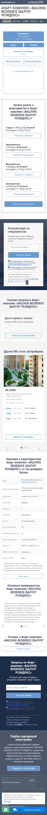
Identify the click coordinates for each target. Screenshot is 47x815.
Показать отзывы (23, 649)
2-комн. (8, 413)
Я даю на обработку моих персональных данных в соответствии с (22, 262)
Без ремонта (25, 552)
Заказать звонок (23, 255)
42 (22, 533)
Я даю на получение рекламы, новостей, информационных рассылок (22, 268)
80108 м (18, 418)
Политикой (7, 801)
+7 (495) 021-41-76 (35, 2)
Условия (25, 21)
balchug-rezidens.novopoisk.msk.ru (18, 781)
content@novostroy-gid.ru (11, 812)
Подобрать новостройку (23, 768)
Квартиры (16, 21)
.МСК (8, 2)
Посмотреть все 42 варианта (23, 204)
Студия (8, 408)
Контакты (33, 21)
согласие (18, 261)
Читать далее (23, 576)
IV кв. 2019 (15, 403)
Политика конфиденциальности (13, 806)
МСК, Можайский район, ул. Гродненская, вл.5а (19, 395)
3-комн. (8, 418)
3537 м (17, 408)
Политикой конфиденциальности (19, 264)
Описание (7, 21)
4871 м (17, 413)
